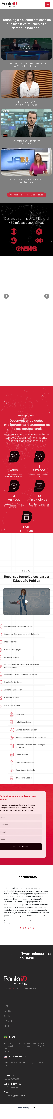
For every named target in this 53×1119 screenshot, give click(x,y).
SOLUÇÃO (8, 1016)
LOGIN (6, 1026)
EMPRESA (7, 1011)
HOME (6, 1006)
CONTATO (8, 1021)
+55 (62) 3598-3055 (11, 1079)
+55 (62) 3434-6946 (11, 1087)
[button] (26, 49)
